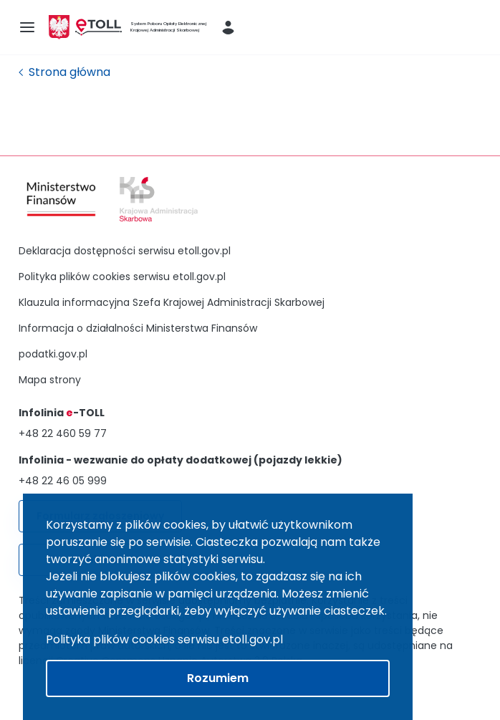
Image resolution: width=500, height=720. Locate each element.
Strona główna (69, 72)
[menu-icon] (27, 27)
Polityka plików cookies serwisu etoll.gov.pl (122, 276)
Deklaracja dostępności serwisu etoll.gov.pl (125, 251)
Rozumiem (218, 678)
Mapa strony (50, 380)
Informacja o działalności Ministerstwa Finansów (138, 328)
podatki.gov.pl (53, 354)
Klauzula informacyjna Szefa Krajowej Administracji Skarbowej (171, 302)
